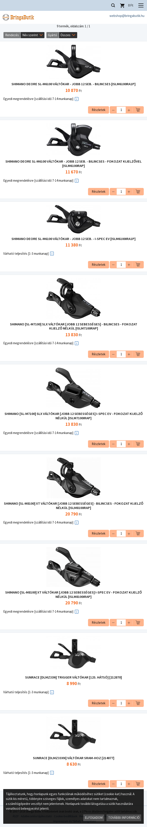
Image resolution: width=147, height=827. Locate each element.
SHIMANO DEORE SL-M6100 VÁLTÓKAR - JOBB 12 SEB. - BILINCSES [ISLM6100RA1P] (73, 84)
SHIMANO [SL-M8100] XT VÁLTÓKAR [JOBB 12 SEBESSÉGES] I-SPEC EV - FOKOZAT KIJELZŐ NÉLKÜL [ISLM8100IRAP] (73, 594)
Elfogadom (94, 818)
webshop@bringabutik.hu (126, 16)
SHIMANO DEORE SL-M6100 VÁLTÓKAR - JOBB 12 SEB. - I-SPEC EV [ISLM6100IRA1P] (73, 239)
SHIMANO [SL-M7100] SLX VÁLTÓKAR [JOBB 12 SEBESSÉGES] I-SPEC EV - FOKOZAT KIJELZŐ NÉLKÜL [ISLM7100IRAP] (74, 415)
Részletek (98, 110)
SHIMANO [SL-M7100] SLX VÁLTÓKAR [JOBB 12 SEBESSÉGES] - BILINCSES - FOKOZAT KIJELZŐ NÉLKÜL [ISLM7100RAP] (73, 326)
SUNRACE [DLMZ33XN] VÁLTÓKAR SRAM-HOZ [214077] (73, 758)
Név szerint (30, 35)
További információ (124, 818)
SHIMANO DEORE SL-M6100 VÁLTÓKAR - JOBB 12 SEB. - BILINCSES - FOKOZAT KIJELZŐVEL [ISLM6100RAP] (73, 163)
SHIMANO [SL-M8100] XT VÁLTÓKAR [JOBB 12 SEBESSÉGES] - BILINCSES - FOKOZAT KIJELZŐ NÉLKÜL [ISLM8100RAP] (73, 505)
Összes (65, 35)
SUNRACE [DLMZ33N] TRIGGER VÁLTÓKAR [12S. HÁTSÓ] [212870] (73, 677)
